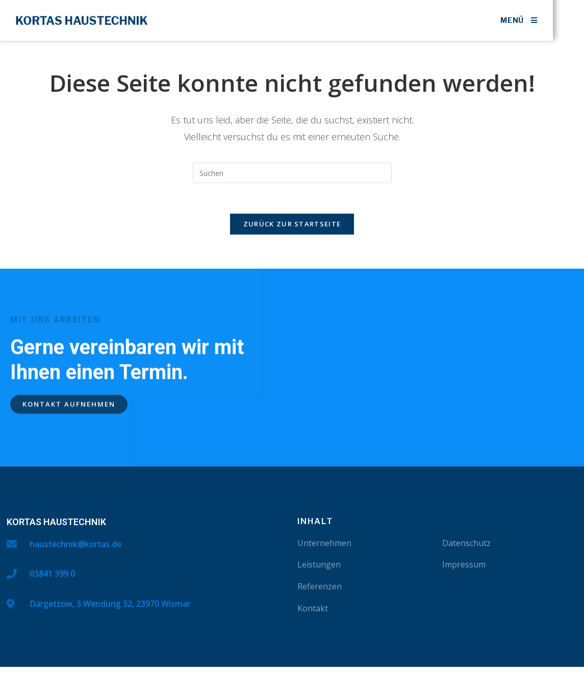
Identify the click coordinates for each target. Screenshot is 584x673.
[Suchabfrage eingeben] (292, 173)
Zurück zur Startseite (292, 224)
